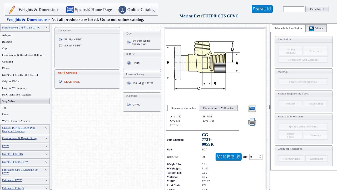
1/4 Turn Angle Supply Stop (141, 42)
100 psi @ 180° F (142, 83)
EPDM (136, 62)
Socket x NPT (72, 45)
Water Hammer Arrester (16, 120)
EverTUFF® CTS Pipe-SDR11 (20, 74)
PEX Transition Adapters (16, 94)
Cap (4, 48)
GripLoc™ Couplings (14, 87)
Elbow (6, 68)
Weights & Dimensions (39, 9)
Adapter (6, 35)
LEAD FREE (72, 81)
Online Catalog (141, 9)
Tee (4, 107)
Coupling (7, 61)
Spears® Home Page (93, 9)
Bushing (7, 41)
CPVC (136, 104)
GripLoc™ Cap (11, 81)
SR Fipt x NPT (73, 39)
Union (5, 114)
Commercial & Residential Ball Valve (24, 54)
